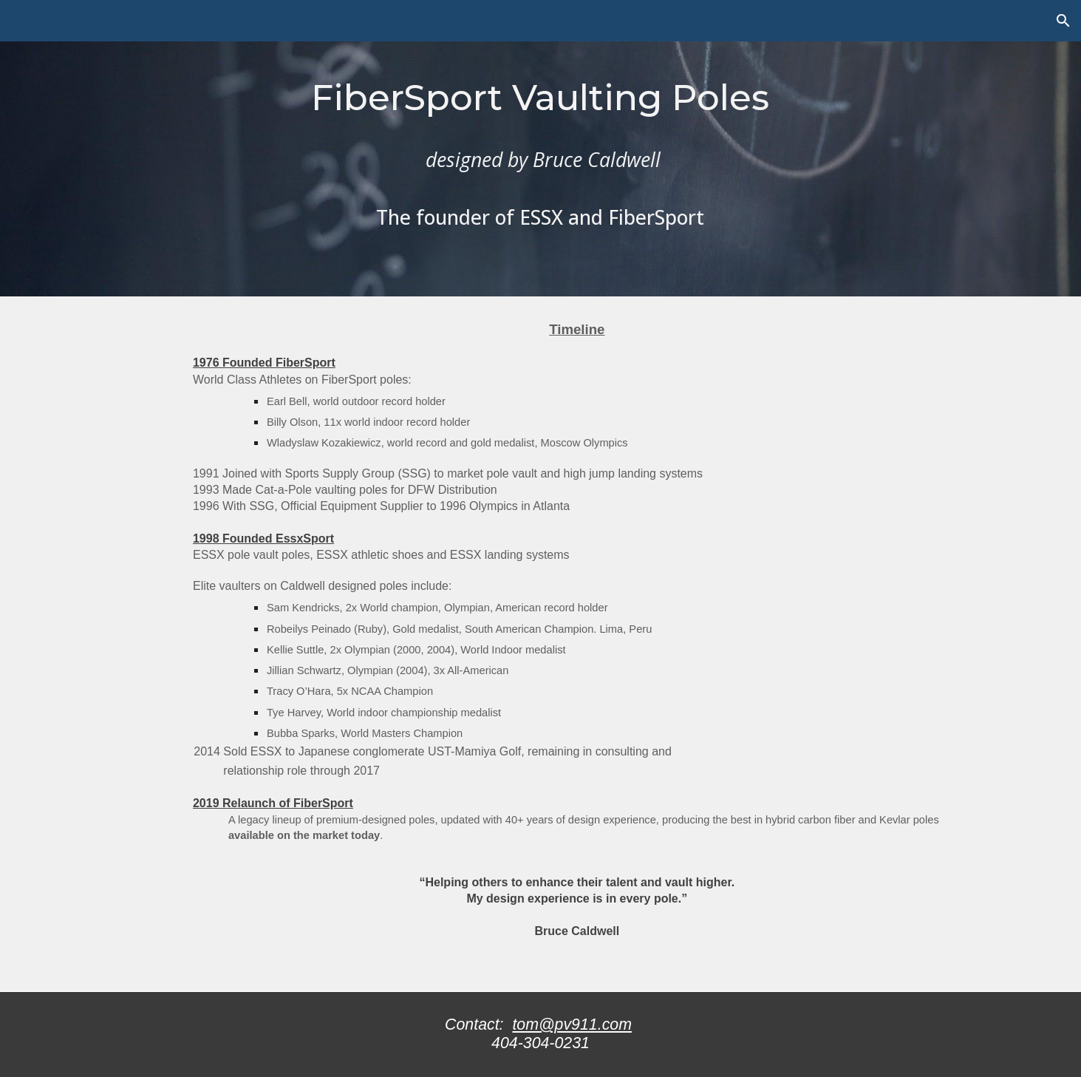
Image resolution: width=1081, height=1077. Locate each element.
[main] (540, 148)
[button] (1063, 20)
